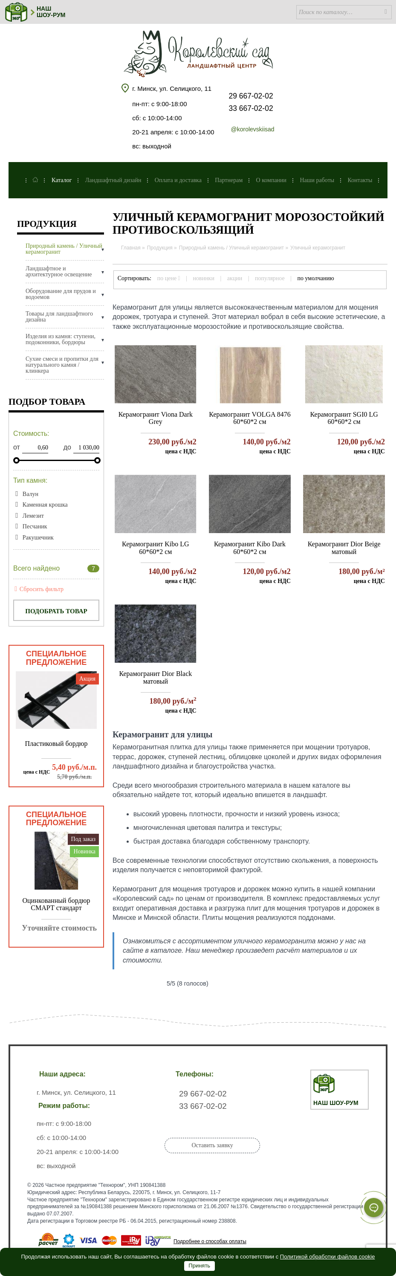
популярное (270, 278)
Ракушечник (38, 537)
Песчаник (35, 526)
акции (235, 278)
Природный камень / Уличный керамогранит (64, 249)
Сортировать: (134, 278)
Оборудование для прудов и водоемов (61, 294)
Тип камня (30, 480)
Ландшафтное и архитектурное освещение (59, 272)
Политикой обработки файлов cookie (327, 1256)
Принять (199, 1265)
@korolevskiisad (252, 129)
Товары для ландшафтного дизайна (59, 317)
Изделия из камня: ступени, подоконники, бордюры (60, 339)
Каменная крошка (45, 505)
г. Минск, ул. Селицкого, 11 (171, 88)
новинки (203, 278)
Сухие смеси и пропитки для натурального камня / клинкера (62, 365)
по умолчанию (316, 278)
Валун (30, 494)
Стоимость (31, 433)
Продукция (47, 224)
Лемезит (33, 516)
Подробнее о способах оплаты (209, 1241)
